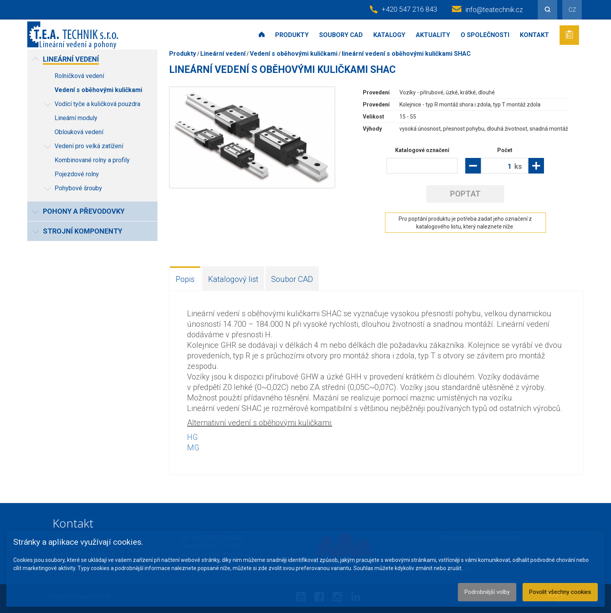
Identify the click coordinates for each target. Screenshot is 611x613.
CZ (572, 9)
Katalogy (389, 35)
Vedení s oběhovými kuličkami (293, 53)
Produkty (292, 35)
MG (193, 447)
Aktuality (433, 35)
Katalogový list (233, 279)
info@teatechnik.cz (494, 9)
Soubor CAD (292, 279)
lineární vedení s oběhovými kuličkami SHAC (406, 53)
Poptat (465, 193)
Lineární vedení (222, 53)
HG (192, 437)
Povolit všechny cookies (560, 591)
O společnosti (485, 35)
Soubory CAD (341, 35)
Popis (185, 279)
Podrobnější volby (487, 591)
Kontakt (534, 35)
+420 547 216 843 (409, 9)
